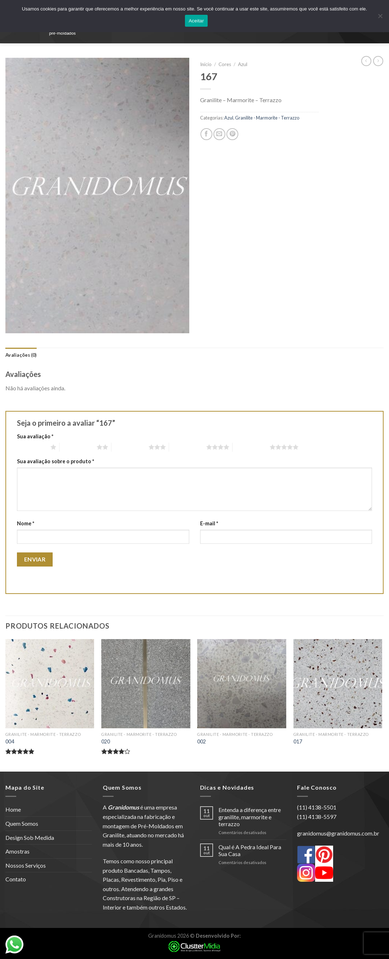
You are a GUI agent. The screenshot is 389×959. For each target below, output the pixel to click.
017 (297, 741)
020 (105, 741)
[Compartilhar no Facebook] (206, 134)
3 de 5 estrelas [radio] (130, 447)
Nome (25, 523)
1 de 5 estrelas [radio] (31, 447)
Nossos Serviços (25, 865)
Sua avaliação (35, 436)
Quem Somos (21, 823)
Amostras (17, 851)
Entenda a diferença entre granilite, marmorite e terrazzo (249, 816)
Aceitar (196, 20)
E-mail (209, 523)
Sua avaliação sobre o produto (55, 461)
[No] (380, 18)
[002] (241, 683)
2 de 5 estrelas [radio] (78, 447)
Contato (15, 879)
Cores (224, 64)
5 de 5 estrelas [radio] (251, 447)
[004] (49, 683)
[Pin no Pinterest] (232, 134)
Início (206, 64)
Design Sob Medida (29, 837)
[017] (338, 683)
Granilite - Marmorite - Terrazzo (267, 118)
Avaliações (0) (21, 355)
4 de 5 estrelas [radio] (187, 447)
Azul (242, 64)
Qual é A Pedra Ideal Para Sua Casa (249, 850)
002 (201, 741)
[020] (145, 683)
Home (13, 809)
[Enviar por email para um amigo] (219, 134)
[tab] (21, 355)
